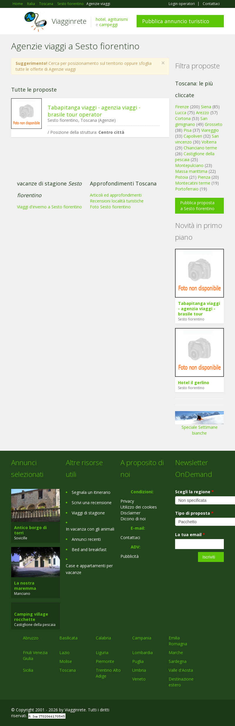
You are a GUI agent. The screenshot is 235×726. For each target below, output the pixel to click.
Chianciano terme (200, 148)
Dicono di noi (133, 518)
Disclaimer (130, 513)
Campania (141, 638)
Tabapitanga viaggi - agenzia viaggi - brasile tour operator (94, 111)
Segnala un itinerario (91, 492)
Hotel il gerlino (193, 382)
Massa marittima (191, 171)
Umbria (139, 670)
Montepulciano (189, 165)
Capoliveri (193, 136)
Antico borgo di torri (30, 530)
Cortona (183, 118)
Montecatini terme (192, 183)
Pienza (204, 177)
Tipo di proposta (194, 513)
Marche (176, 652)
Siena (206, 106)
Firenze (182, 106)
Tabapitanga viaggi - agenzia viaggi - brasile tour (199, 308)
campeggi (108, 24)
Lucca (180, 112)
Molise (65, 661)
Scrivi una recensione (92, 502)
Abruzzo (30, 638)
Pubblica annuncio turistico (175, 21)
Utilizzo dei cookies (138, 507)
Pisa (188, 130)
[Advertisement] (87, 187)
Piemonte (105, 661)
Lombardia (142, 652)
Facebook (179, 710)
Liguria (102, 652)
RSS (220, 710)
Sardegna (178, 661)
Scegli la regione (194, 491)
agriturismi (118, 19)
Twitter (206, 710)
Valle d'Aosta (181, 670)
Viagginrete (69, 21)
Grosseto (213, 124)
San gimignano (191, 121)
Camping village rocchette (31, 616)
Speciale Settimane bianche (199, 425)
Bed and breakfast (89, 549)
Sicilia (28, 670)
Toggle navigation (16, 22)
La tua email (190, 534)
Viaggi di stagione (88, 513)
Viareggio (210, 130)
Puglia (138, 661)
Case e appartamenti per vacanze (89, 569)
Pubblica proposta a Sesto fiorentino (197, 205)
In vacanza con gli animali (90, 529)
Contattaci (211, 4)
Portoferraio (187, 189)
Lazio (64, 652)
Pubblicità (129, 556)
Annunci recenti (86, 539)
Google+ (192, 710)
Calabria (103, 638)
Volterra (209, 142)
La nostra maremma (25, 585)
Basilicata (68, 638)
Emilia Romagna (178, 640)
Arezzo (202, 112)
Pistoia (181, 177)
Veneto (139, 679)
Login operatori (182, 4)
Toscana (67, 670)
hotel (100, 19)
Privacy (127, 501)
